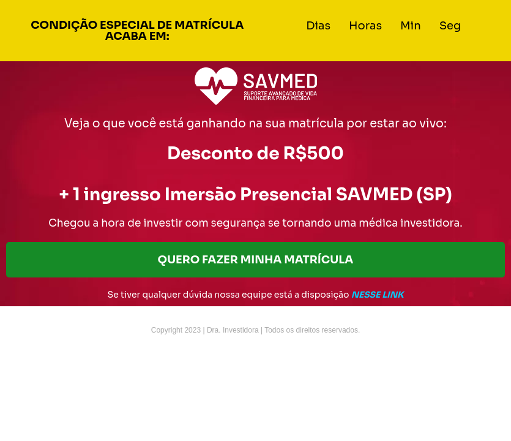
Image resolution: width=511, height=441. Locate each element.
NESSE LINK (377, 294)
